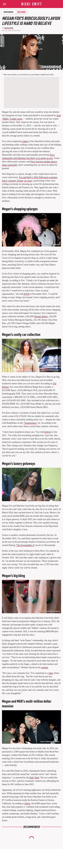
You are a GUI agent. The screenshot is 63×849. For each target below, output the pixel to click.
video (50, 673)
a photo (25, 141)
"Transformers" (30, 423)
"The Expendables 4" (25, 545)
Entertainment (8, 12)
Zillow (27, 803)
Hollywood (21, 12)
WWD (26, 294)
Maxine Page (8, 28)
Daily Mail (34, 777)
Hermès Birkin (40, 316)
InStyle (47, 432)
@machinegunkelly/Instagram (49, 611)
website (44, 667)
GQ (31, 554)
